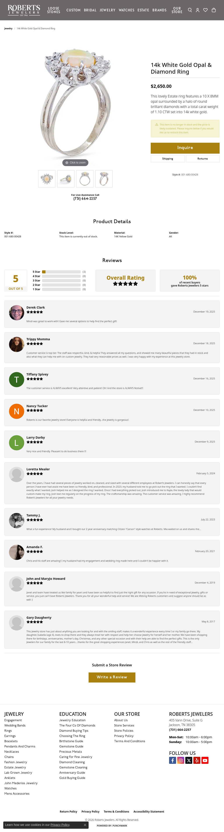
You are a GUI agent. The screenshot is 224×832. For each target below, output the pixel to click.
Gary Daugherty (38, 617)
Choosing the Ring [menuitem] (72, 736)
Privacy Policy (124, 736)
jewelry (8, 28)
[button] (190, 10)
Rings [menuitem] (8, 731)
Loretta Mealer (38, 469)
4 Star (36, 276)
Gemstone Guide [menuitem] (71, 746)
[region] (75, 102)
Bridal (90, 10)
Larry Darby (35, 437)
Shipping (167, 159)
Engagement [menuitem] (13, 720)
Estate (143, 10)
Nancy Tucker (37, 406)
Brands (159, 10)
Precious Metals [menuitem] (70, 752)
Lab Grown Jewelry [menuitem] (18, 773)
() (84, 272)
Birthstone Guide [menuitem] (71, 741)
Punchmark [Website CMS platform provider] (120, 825)
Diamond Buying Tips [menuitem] (73, 731)
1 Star (36, 289)
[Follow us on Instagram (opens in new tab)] (180, 760)
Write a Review (112, 677)
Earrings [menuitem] (10, 736)
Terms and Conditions (129, 741)
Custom (73, 10)
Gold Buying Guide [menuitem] (72, 778)
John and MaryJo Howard (45, 579)
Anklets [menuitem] (9, 778)
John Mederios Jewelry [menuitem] (21, 783)
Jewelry (108, 10)
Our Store (177, 10)
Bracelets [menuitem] (11, 741)
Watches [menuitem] (10, 788)
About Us (121, 720)
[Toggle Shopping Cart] (213, 10)
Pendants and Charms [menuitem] (19, 746)
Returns (203, 159)
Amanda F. (34, 547)
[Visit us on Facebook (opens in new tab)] (172, 760)
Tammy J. (33, 515)
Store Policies (123, 731)
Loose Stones (53, 10)
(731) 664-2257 (85, 199)
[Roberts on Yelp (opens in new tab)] (196, 760)
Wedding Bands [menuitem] (15, 725)
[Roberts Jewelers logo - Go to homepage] (25, 10)
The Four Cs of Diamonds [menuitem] (77, 725)
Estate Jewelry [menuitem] (15, 767)
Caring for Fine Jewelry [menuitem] (75, 757)
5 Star (36, 272)
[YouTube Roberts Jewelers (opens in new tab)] (204, 760)
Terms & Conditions (116, 811)
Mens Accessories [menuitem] (17, 794)
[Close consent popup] (85, 825)
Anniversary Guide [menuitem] (72, 773)
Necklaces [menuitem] (11, 752)
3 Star (36, 280)
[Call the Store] (180, 730)
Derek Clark (35, 307)
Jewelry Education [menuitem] (72, 720)
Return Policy (68, 811)
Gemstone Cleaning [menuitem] (73, 767)
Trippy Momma (38, 339)
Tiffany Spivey (37, 374)
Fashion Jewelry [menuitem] (15, 762)
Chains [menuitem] (9, 757)
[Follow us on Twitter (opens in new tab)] (188, 760)
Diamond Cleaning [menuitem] (72, 762)
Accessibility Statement (148, 811)
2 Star (36, 285)
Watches (126, 10)
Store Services (124, 725)
